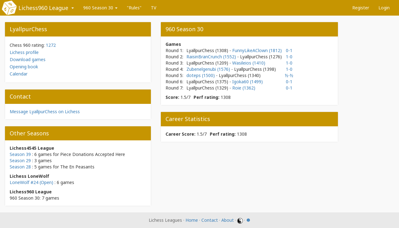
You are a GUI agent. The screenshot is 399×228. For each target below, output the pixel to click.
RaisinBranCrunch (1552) (211, 57)
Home (191, 220)
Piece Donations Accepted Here (92, 154)
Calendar (18, 74)
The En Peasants (77, 167)
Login (384, 8)
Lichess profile (24, 52)
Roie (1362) (243, 88)
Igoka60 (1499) (247, 82)
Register (360, 8)
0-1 (289, 50)
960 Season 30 (100, 8)
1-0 (289, 57)
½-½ (289, 75)
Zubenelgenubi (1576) (208, 69)
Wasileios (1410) (248, 63)
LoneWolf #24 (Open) (31, 182)
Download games (28, 59)
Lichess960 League (43, 8)
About (227, 220)
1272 (51, 45)
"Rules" (134, 8)
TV (153, 8)
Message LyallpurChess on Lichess (45, 111)
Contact (209, 220)
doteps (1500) (201, 75)
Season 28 (20, 167)
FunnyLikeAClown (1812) (257, 50)
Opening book (24, 67)
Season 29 (20, 160)
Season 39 (20, 154)
